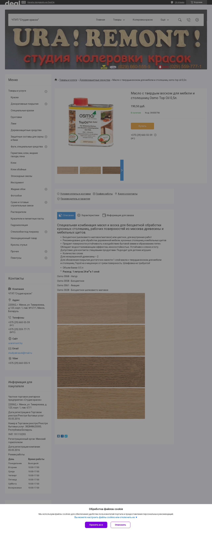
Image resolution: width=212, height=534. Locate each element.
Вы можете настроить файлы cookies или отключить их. (105, 517)
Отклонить (120, 525)
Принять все (96, 525)
